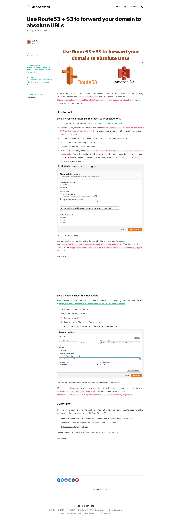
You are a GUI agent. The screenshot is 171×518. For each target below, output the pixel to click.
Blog (118, 6)
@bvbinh (35, 43)
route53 (30, 56)
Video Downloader (90, 513)
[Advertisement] (100, 274)
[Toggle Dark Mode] (142, 6)
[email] (70, 480)
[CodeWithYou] (38, 6)
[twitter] (62, 480)
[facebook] (58, 480)
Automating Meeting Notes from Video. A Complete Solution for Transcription (39, 69)
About (134, 6)
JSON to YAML (76, 513)
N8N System (104, 513)
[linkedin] (73, 480)
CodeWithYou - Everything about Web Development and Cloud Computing (94, 510)
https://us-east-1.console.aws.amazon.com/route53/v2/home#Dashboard (92, 304)
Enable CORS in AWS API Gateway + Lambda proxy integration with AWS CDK (40, 82)
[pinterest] (77, 480)
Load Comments (100, 489)
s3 (37, 56)
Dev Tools (65, 513)
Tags (125, 6)
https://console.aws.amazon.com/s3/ (106, 123)
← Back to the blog (35, 94)
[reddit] (66, 480)
